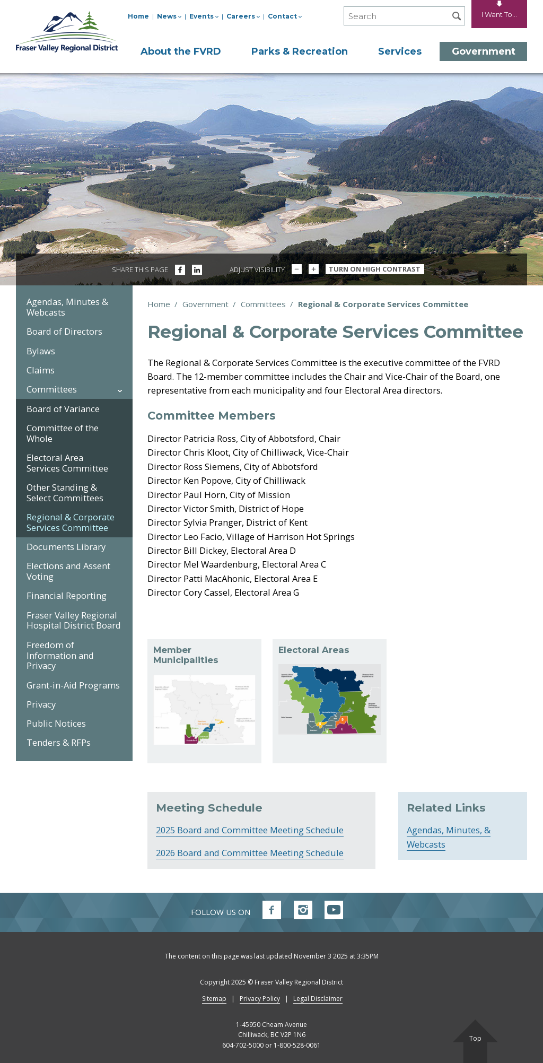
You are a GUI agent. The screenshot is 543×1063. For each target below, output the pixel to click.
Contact (285, 16)
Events (203, 16)
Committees (263, 304)
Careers (243, 16)
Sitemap (214, 998)
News (169, 16)
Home (138, 16)
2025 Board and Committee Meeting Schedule (250, 830)
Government (483, 51)
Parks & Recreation (299, 51)
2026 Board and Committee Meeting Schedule (250, 853)
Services (400, 51)
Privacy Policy (260, 998)
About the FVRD (181, 51)
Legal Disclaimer (318, 998)
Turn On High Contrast (375, 269)
